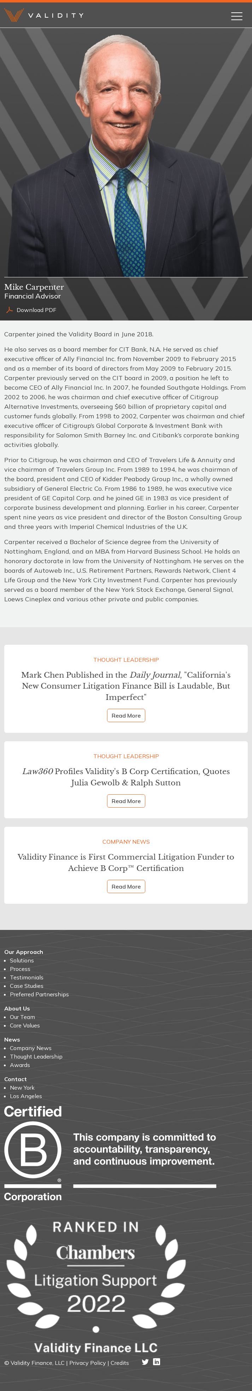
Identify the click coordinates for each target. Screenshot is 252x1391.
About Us (17, 1008)
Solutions (22, 960)
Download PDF (30, 309)
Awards (20, 1064)
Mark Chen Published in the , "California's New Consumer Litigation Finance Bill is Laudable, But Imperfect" (126, 686)
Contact (15, 1079)
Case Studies (26, 985)
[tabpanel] (126, 469)
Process (20, 968)
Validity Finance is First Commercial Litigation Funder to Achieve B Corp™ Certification (126, 862)
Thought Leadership (126, 659)
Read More (126, 715)
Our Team (22, 1016)
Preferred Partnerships (39, 994)
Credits (120, 1362)
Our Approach (23, 951)
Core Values (25, 1025)
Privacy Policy (87, 1362)
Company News (126, 841)
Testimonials (26, 977)
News (12, 1039)
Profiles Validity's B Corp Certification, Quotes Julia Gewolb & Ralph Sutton (126, 777)
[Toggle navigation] (236, 15)
